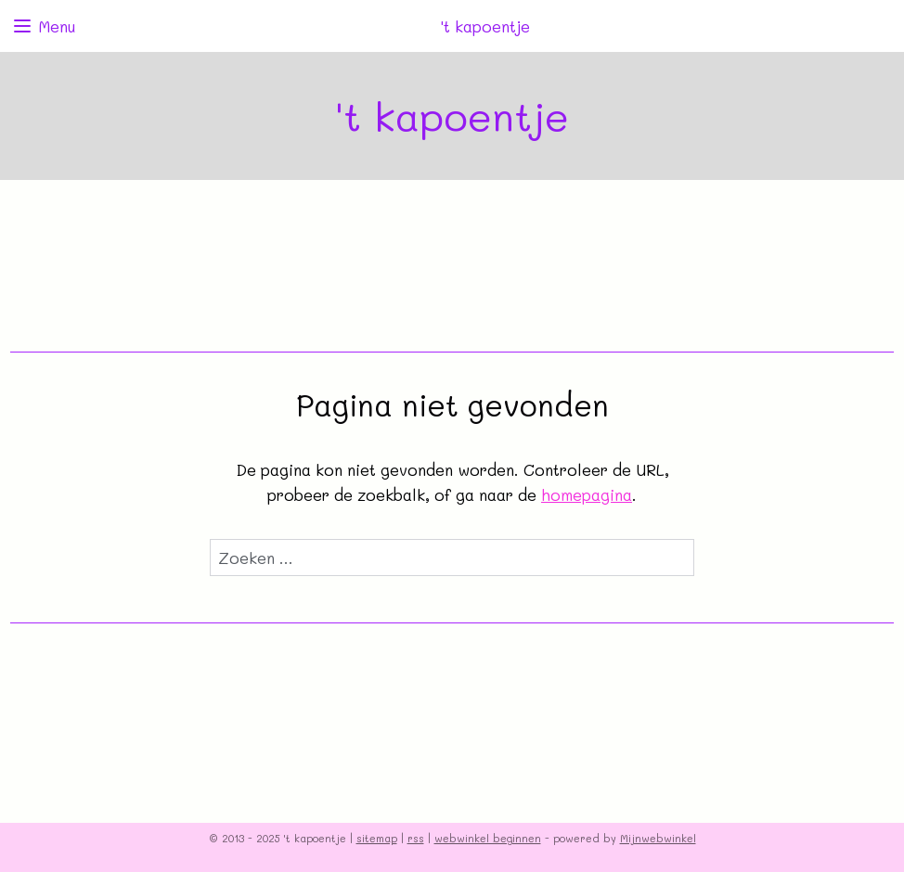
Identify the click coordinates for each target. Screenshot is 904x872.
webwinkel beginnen (487, 838)
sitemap (376, 838)
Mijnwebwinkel (658, 838)
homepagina (586, 494)
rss (415, 838)
